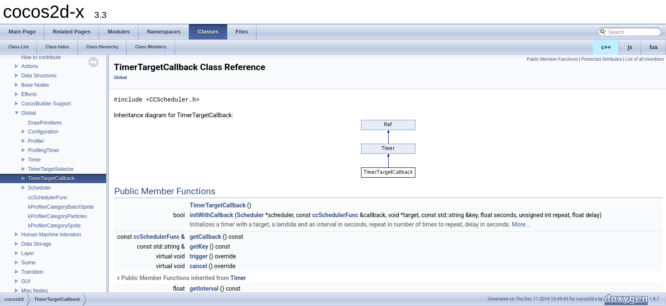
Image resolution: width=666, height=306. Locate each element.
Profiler (36, 141)
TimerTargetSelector (51, 169)
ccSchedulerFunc (48, 198)
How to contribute (41, 57)
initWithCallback (212, 215)
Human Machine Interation (51, 235)
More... (521, 224)
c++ (606, 47)
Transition (32, 272)
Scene (28, 263)
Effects (29, 94)
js (630, 47)
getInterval (204, 288)
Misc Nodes (34, 291)
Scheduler (39, 188)
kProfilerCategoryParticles (57, 216)
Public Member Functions (552, 59)
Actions (29, 66)
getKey (199, 246)
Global (28, 113)
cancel (198, 266)
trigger (199, 256)
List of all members (644, 59)
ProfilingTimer (43, 150)
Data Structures (38, 76)
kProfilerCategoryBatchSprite (61, 207)
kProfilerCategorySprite (54, 226)
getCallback (206, 236)
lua (653, 47)
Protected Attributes (601, 59)
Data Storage (36, 244)
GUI (25, 281)
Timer (34, 160)
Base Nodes (35, 85)
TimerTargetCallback (51, 178)
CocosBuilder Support (46, 104)
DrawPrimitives (45, 123)
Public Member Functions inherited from (181, 278)
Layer (27, 253)
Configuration (43, 132)
